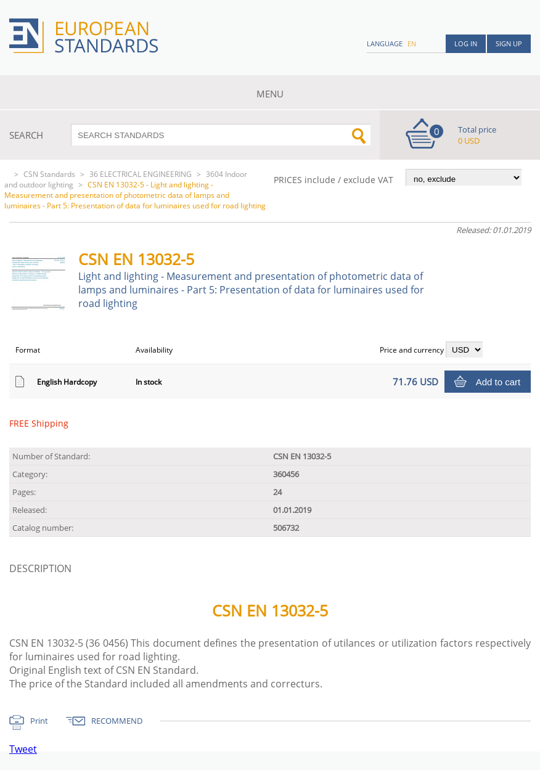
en (411, 43)
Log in (465, 43)
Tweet (23, 749)
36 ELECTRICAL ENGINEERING (140, 174)
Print (39, 720)
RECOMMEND (116, 720)
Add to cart (498, 382)
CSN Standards (49, 174)
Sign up (509, 43)
